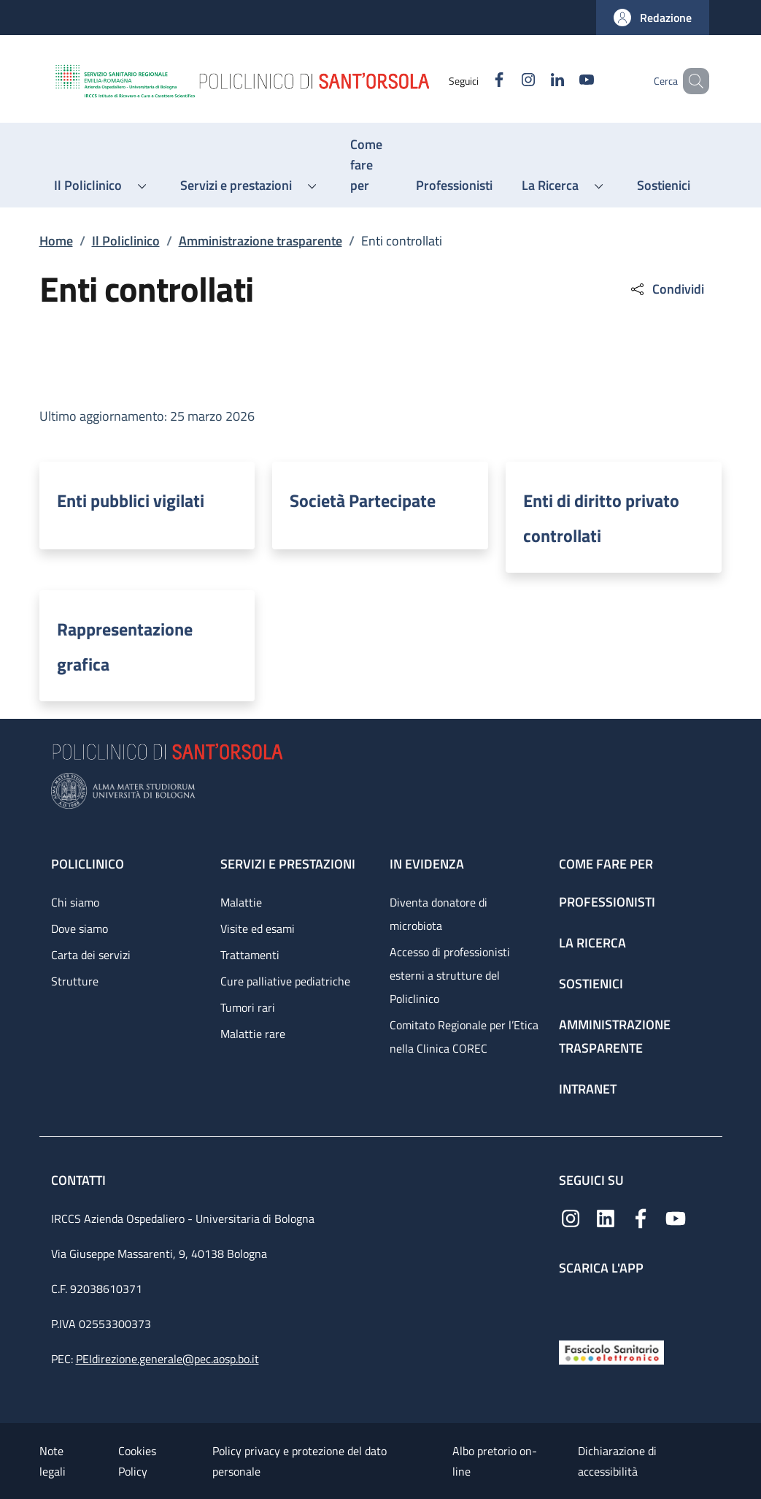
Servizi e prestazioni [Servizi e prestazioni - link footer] (287, 864)
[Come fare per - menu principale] (368, 165)
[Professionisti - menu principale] (454, 185)
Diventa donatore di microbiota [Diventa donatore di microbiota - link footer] (438, 913)
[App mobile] (570, 1304)
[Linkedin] (536, 81)
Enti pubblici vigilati (130, 500)
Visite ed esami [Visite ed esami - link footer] (257, 928)
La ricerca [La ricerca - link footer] (592, 943)
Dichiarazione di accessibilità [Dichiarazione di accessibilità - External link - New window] (617, 1461)
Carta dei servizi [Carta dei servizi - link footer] (91, 955)
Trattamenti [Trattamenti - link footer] (249, 955)
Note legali (52, 1461)
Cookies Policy (137, 1461)
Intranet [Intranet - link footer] (588, 1089)
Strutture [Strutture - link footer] (74, 981)
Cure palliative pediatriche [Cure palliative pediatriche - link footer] (285, 981)
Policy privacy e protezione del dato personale (299, 1461)
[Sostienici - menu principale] (663, 185)
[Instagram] (507, 81)
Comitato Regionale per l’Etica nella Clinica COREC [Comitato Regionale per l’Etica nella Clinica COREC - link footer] (464, 1036)
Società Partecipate (363, 500)
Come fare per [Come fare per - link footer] (606, 864)
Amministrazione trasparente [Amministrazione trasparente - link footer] (615, 1036)
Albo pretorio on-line (494, 1461)
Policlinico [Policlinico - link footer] (87, 864)
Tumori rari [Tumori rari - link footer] (247, 1007)
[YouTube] (565, 81)
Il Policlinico (126, 241)
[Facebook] (477, 81)
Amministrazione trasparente (260, 241)
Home (56, 241)
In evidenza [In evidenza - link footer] (427, 864)
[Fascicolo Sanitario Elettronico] (611, 1351)
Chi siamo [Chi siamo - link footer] (75, 902)
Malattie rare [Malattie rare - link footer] (252, 1033)
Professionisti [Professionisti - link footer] (607, 902)
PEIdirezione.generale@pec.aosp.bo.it (167, 1359)
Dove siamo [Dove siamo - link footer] (79, 928)
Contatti (80, 1180)
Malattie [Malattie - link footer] (241, 902)
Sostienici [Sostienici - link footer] (591, 983)
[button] (652, 17)
